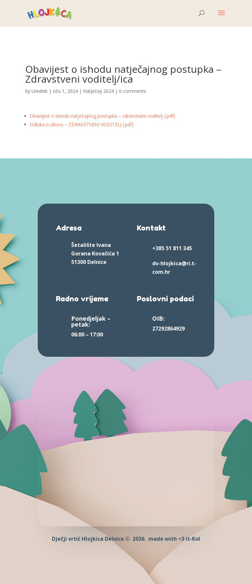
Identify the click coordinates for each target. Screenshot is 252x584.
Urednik (40, 91)
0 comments (132, 91)
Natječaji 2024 (98, 91)
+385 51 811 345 (172, 248)
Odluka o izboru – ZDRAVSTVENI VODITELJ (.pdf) (82, 124)
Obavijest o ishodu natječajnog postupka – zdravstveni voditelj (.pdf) (102, 116)
